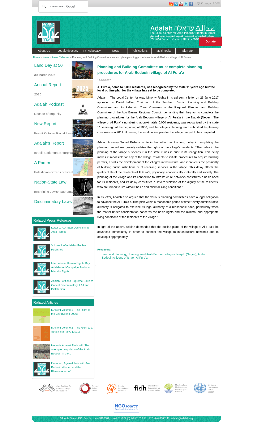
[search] (62, 6)
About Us (44, 50)
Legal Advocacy (67, 50)
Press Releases (60, 57)
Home (36, 57)
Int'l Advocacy (92, 50)
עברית (216, 3)
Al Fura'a (142, 257)
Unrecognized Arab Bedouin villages (151, 254)
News (115, 50)
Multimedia (163, 50)
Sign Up (187, 50)
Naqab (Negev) (186, 254)
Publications (140, 50)
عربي (208, 3)
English (199, 3)
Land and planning (114, 254)
